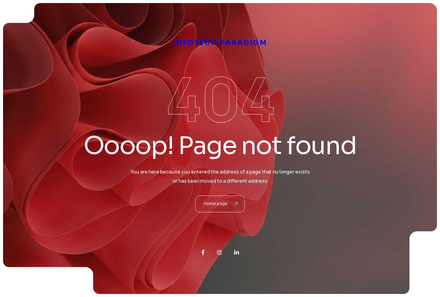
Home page (220, 203)
